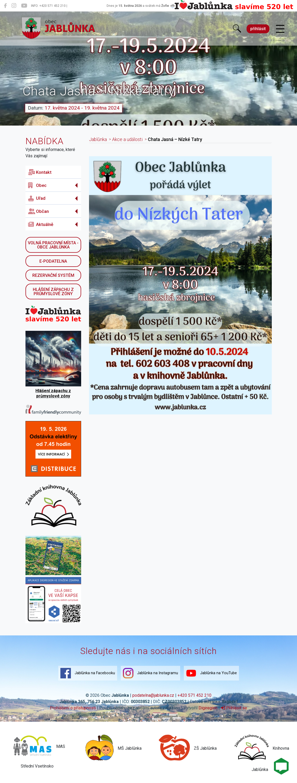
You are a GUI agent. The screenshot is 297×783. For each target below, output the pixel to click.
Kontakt (39, 172)
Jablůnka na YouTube (211, 673)
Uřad (36, 198)
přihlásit (258, 28)
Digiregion (208, 707)
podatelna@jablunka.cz (153, 695)
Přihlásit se (234, 707)
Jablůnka (98, 139)
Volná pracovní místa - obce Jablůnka (53, 245)
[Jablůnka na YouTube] (24, 6)
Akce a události (127, 139)
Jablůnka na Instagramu (150, 673)
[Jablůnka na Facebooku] (5, 6)
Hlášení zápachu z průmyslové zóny (53, 291)
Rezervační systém (53, 275)
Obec (37, 185)
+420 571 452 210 (194, 695)
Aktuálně (40, 224)
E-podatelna (53, 261)
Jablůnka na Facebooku (87, 673)
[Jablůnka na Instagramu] (14, 6)
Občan (38, 211)
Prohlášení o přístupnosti (73, 707)
